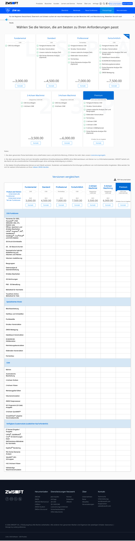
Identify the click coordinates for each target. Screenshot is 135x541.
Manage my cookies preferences (15, 527)
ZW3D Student (40, 507)
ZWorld (69, 502)
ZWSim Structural (41, 510)
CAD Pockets (23, 537)
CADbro (37, 505)
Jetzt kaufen (55, 497)
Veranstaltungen (88, 505)
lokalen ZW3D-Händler (41, 168)
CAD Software (13, 537)
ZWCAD (37, 497)
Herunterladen (122, 10)
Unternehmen (87, 497)
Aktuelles (85, 502)
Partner (69, 497)
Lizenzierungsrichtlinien (59, 507)
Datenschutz (109, 525)
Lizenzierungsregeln (98, 156)
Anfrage (53, 500)
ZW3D (37, 500)
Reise (84, 500)
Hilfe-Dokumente (57, 512)
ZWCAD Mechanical (42, 502)
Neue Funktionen (91, 10)
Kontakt (20, 86)
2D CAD (53, 502)
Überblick (64, 10)
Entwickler (70, 500)
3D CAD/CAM (55, 505)
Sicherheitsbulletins (58, 510)
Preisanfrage (107, 10)
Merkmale (76, 10)
